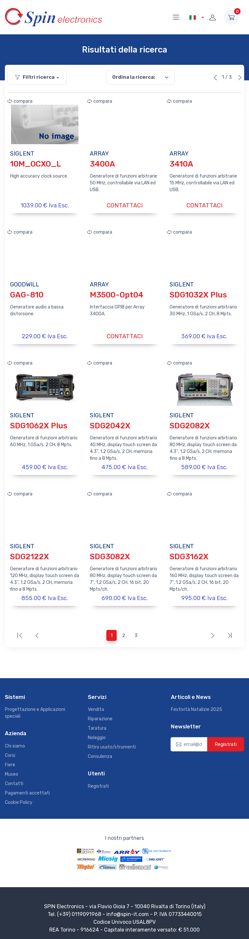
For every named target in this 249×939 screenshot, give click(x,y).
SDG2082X (190, 424)
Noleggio (97, 735)
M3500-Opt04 (116, 294)
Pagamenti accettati (27, 790)
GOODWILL (24, 283)
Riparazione (100, 716)
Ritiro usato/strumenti (112, 744)
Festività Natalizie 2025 (196, 707)
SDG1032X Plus (198, 294)
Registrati (98, 783)
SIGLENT (22, 153)
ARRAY (99, 153)
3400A (102, 163)
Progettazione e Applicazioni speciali (35, 710)
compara (19, 101)
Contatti (14, 781)
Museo (11, 771)
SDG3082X (110, 554)
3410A (181, 163)
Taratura (97, 725)
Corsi (10, 753)
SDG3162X (189, 554)
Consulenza (100, 754)
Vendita (96, 707)
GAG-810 (26, 294)
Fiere (10, 762)
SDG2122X (29, 554)
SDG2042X (110, 424)
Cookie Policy (18, 800)
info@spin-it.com (127, 912)
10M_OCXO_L (35, 163)
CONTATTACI (125, 205)
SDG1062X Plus (38, 424)
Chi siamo (15, 743)
